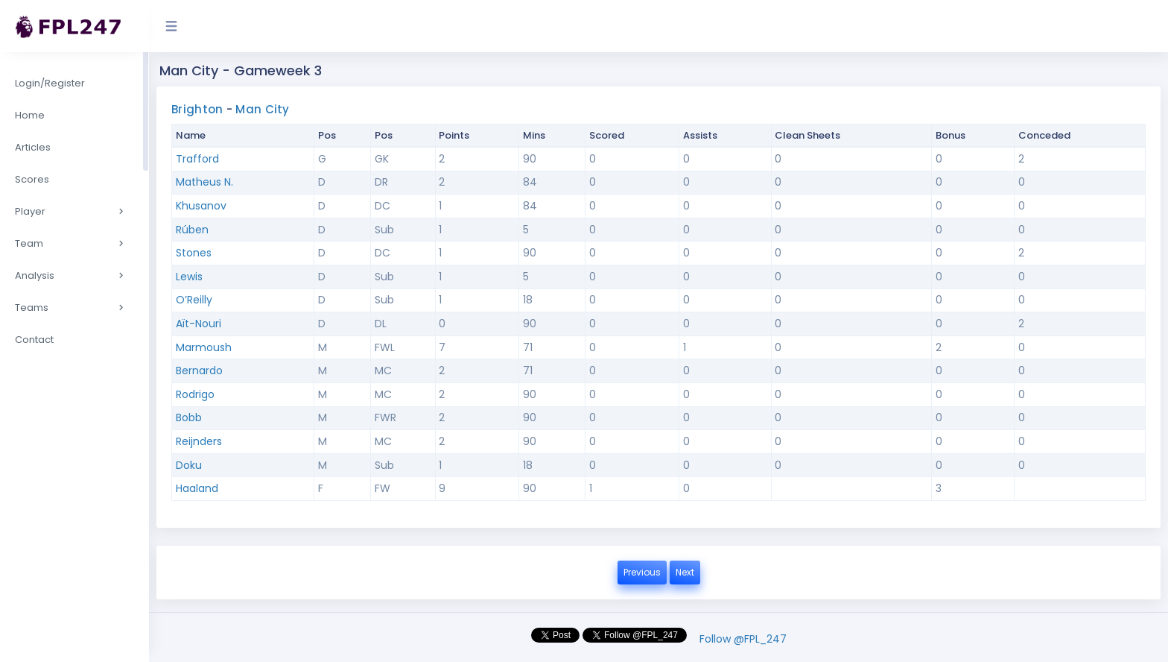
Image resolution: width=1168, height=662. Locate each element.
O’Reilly (194, 299)
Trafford (197, 158)
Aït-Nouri (198, 323)
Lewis (189, 276)
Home (30, 115)
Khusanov (201, 205)
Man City (262, 109)
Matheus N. (204, 181)
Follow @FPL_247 (743, 638)
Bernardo (199, 370)
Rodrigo (195, 394)
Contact (34, 339)
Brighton (197, 109)
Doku (189, 465)
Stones (194, 252)
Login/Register (50, 83)
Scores (32, 179)
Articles (33, 147)
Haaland (197, 488)
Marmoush (204, 347)
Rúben (192, 229)
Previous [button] (642, 572)
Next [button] (685, 572)
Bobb (189, 417)
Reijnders (199, 441)
